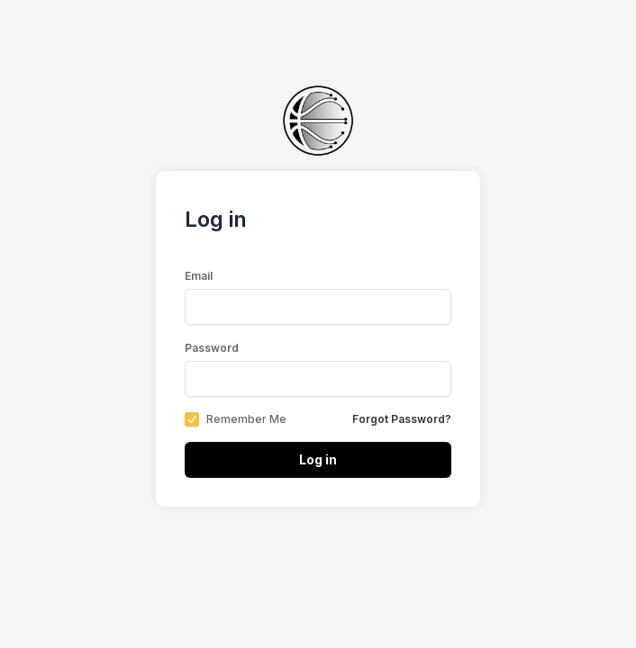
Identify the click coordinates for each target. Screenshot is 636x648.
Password (212, 348)
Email (199, 276)
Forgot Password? (401, 419)
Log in (318, 459)
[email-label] (318, 307)
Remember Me (246, 419)
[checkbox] (192, 419)
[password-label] (318, 379)
